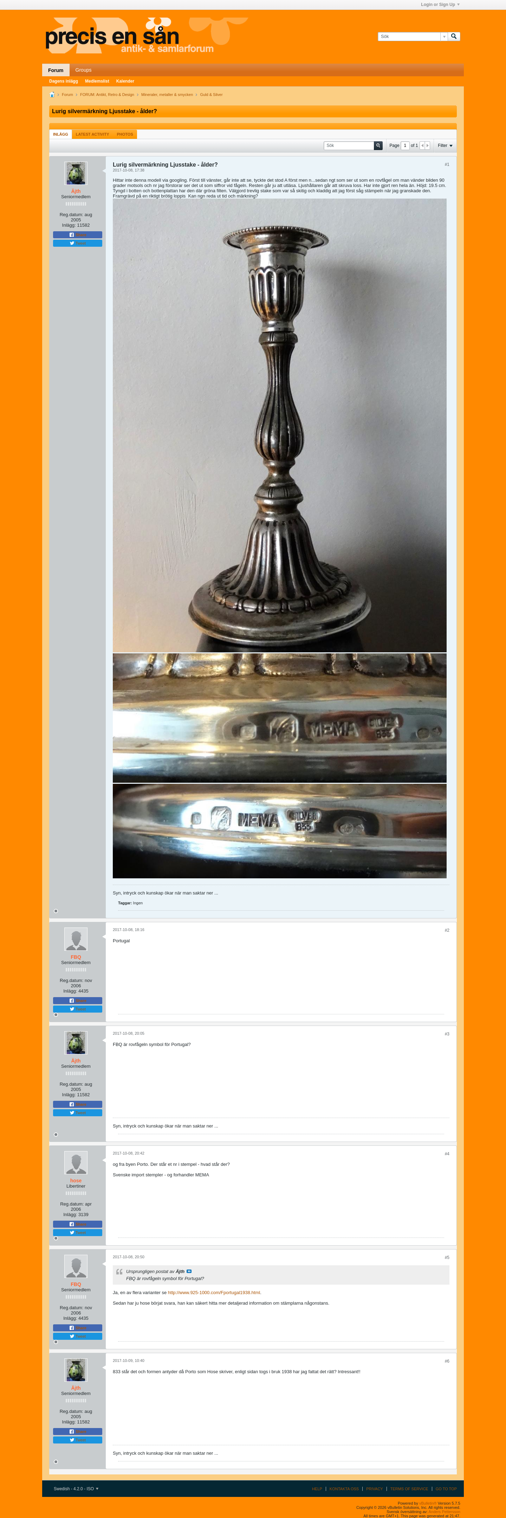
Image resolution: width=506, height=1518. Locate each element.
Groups (84, 70)
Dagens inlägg (63, 81)
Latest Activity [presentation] (92, 134)
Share (77, 235)
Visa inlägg (189, 1271)
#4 (447, 1153)
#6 (447, 1361)
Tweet (78, 243)
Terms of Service (409, 1489)
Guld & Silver (211, 94)
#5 (447, 1257)
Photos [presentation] (125, 134)
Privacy (374, 1489)
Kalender (125, 81)
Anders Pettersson (445, 1512)
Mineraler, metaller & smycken (167, 94)
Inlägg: (69, 225)
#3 (447, 1034)
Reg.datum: (71, 214)
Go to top (446, 1489)
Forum (56, 70)
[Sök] (413, 36)
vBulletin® (428, 1503)
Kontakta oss (344, 1489)
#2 (447, 930)
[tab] (60, 134)
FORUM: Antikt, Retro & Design (107, 94)
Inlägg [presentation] (60, 134)
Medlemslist (97, 81)
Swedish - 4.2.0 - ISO (76, 1488)
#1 (447, 164)
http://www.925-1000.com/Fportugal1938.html (214, 1292)
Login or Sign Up (440, 4)
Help (317, 1489)
